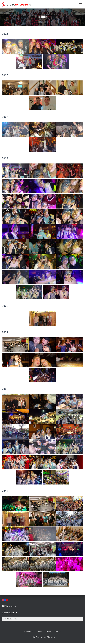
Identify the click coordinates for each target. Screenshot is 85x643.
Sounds (40, 631)
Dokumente (28, 631)
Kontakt (58, 631)
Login (49, 631)
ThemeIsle (51, 637)
